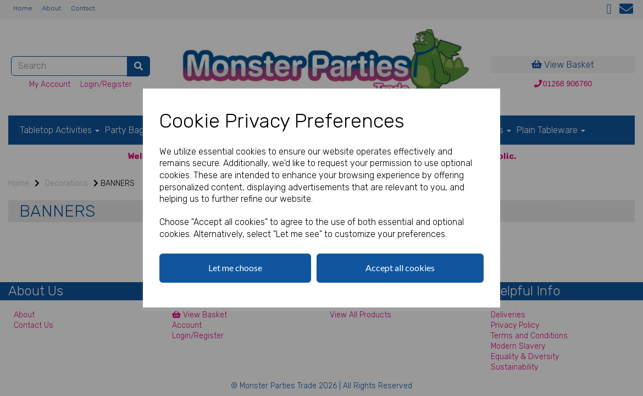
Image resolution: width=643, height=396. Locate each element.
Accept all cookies (400, 267)
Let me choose (235, 267)
